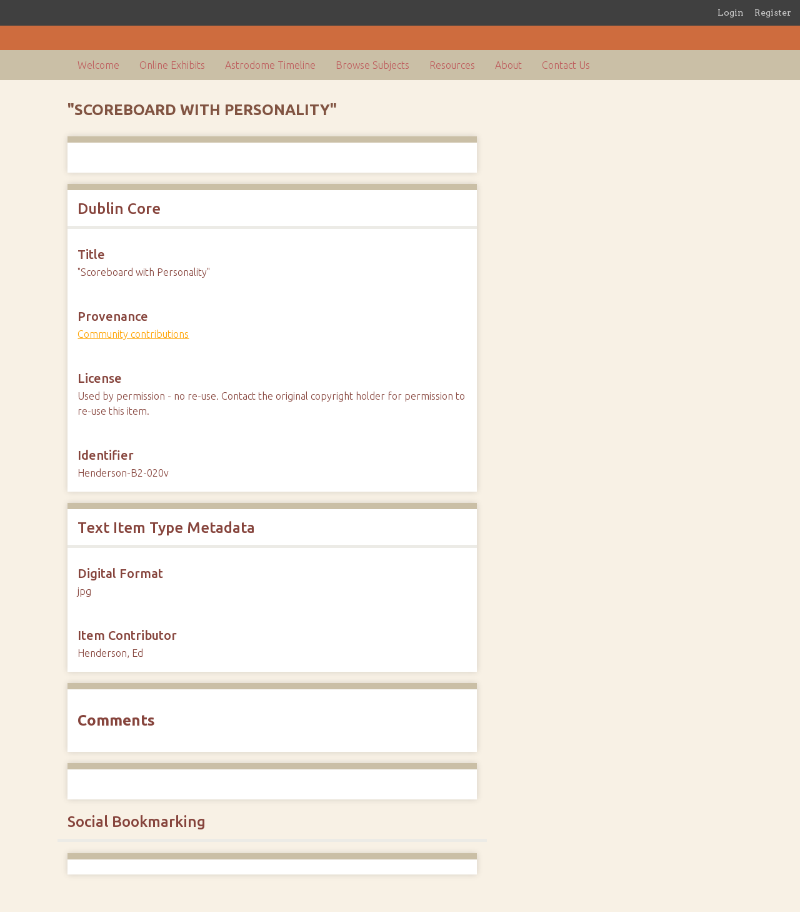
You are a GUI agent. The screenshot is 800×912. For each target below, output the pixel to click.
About (508, 65)
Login (731, 13)
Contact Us (566, 65)
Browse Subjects (372, 65)
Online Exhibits (172, 65)
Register (772, 13)
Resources (452, 65)
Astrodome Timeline (270, 65)
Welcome (98, 65)
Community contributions (133, 334)
